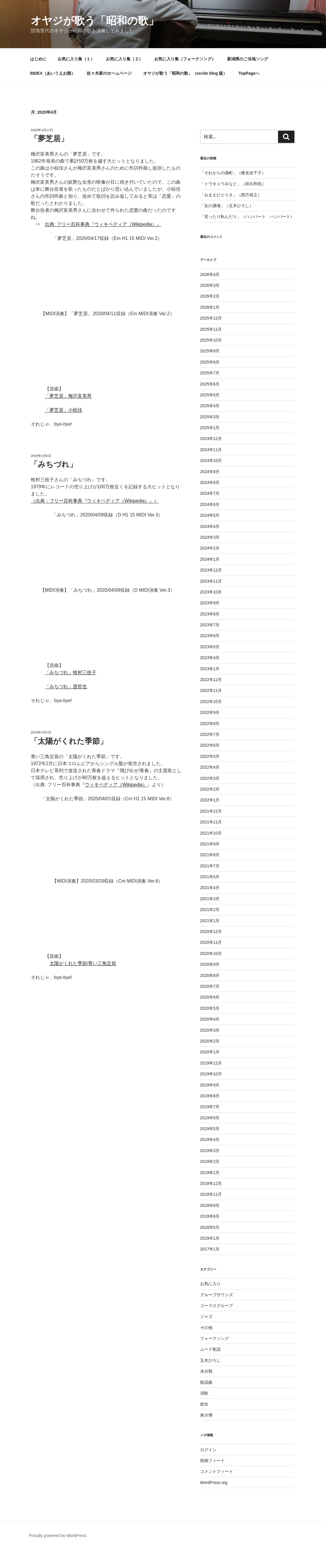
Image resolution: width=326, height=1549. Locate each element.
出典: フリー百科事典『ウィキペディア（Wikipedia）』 (103, 224)
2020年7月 (210, 986)
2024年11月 (211, 449)
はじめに (38, 59)
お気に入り (210, 1283)
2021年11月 (211, 822)
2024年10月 (211, 460)
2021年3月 (210, 898)
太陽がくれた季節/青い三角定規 (82, 963)
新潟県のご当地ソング (247, 59)
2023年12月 (211, 570)
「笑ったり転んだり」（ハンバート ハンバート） (247, 216)
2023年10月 (211, 592)
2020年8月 (210, 975)
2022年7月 (210, 734)
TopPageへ (249, 73)
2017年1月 (210, 1249)
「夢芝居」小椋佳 (63, 409)
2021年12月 (211, 811)
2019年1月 (210, 1172)
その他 (206, 1327)
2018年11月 (211, 1194)
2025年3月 (210, 416)
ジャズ (206, 1316)
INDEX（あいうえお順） (53, 73)
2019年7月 (210, 1106)
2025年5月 (210, 395)
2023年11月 (211, 581)
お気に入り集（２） (124, 59)
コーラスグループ (216, 1305)
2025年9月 (210, 351)
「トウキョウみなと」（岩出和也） (233, 183)
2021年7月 (210, 866)
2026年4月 (210, 274)
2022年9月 (210, 712)
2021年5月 (210, 876)
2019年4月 (210, 1139)
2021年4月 (210, 887)
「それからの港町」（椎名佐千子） (233, 172)
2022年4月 (210, 767)
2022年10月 (211, 701)
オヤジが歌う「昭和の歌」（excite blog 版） (185, 73)
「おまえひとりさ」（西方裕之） (231, 194)
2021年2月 (210, 909)
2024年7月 (210, 493)
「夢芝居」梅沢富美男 (68, 395)
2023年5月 (210, 646)
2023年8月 (210, 614)
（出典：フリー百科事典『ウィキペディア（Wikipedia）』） (95, 500)
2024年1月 (210, 559)
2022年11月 (211, 690)
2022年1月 (210, 800)
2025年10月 (211, 340)
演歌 (204, 1393)
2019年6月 (210, 1117)
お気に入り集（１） (76, 59)
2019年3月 (210, 1150)
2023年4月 (210, 657)
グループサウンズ (216, 1294)
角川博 (206, 1415)
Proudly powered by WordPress (58, 1535)
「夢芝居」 (49, 138)
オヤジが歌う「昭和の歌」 (95, 21)
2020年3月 (210, 1030)
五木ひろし (210, 1360)
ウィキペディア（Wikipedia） (116, 784)
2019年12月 (211, 1063)
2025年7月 (210, 373)
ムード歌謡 (210, 1349)
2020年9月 (210, 964)
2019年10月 (211, 1074)
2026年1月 (210, 307)
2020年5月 (210, 1008)
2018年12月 (211, 1183)
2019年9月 (210, 1085)
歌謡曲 (206, 1382)
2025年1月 (210, 427)
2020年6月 (210, 997)
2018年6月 (210, 1216)
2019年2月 (210, 1161)
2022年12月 (211, 679)
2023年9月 (210, 603)
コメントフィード (216, 1471)
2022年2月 (210, 789)
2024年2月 (210, 548)
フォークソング (214, 1338)
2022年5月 (210, 756)
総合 (204, 1404)
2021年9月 (210, 844)
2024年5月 (210, 515)
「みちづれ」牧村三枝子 (70, 672)
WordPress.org (213, 1482)
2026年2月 (210, 296)
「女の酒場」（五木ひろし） (226, 205)
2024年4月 (210, 526)
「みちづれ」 (53, 464)
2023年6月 (210, 635)
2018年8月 (210, 1205)
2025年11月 (211, 329)
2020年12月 (211, 931)
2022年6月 (210, 745)
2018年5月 (210, 1227)
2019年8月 (210, 1095)
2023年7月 (210, 624)
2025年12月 (211, 318)
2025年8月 (210, 362)
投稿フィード (212, 1460)
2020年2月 (210, 1041)
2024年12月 (211, 438)
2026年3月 (210, 285)
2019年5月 (210, 1128)
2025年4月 (210, 405)
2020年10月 (211, 953)
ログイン (208, 1449)
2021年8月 (210, 854)
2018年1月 (210, 1238)
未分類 (206, 1371)
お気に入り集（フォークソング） (185, 59)
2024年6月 (210, 504)
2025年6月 (210, 384)
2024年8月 (210, 482)
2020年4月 (210, 1019)
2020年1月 (210, 1052)
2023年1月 (210, 668)
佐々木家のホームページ (109, 73)
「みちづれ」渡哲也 (66, 686)
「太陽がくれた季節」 (68, 741)
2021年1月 (210, 920)
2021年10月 (211, 833)
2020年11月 (211, 942)
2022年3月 (210, 778)
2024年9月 (210, 471)
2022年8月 (210, 723)
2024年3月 (210, 537)
